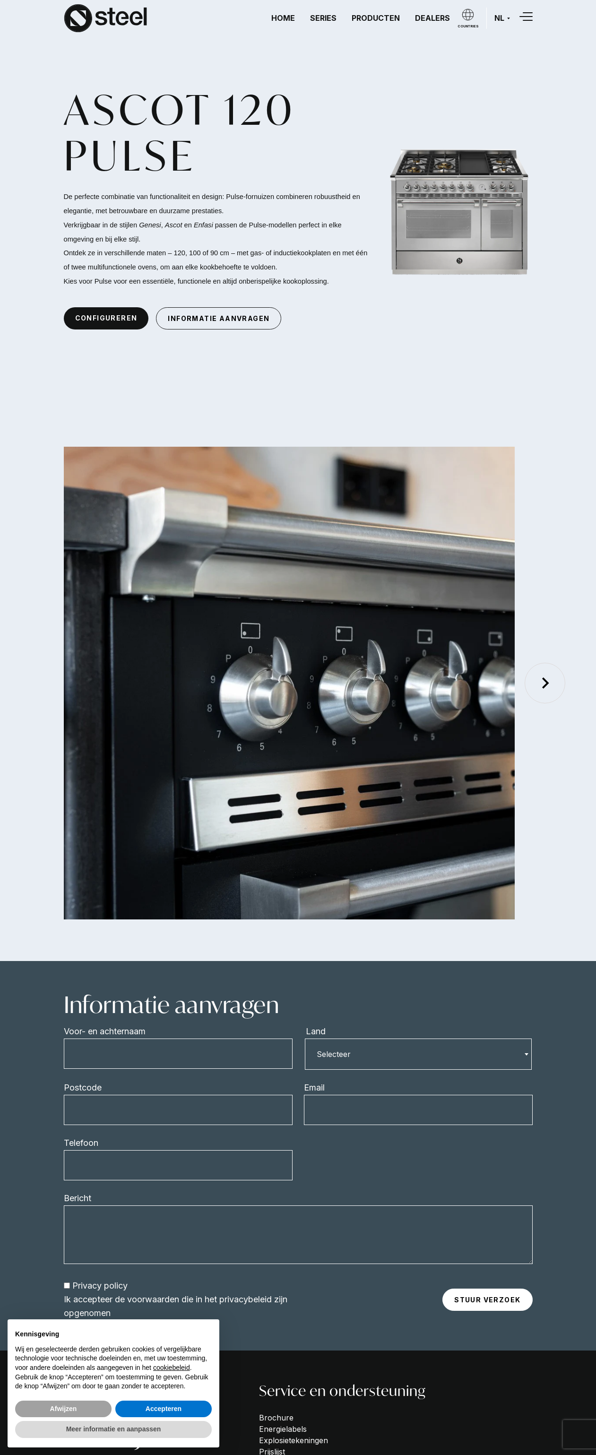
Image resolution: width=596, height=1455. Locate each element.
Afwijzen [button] (63, 1408)
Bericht (77, 1198)
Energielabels (283, 1429)
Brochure (276, 1417)
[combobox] (418, 1054)
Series (323, 18)
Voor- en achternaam (105, 1031)
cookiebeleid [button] (171, 1367)
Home (283, 18)
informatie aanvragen (218, 318)
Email (314, 1087)
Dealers (432, 18)
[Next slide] (545, 683)
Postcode (83, 1087)
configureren (106, 318)
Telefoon (81, 1143)
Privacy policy (100, 1285)
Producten (376, 18)
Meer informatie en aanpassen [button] (113, 1429)
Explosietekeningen (293, 1440)
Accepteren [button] (163, 1408)
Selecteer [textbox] (334, 1054)
